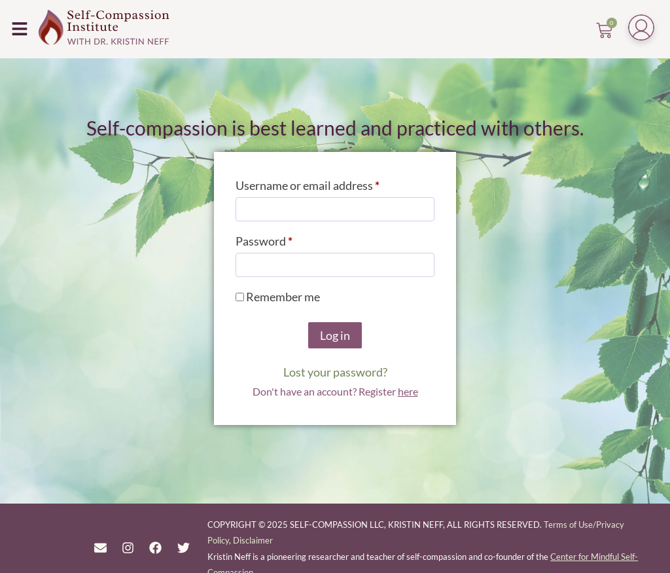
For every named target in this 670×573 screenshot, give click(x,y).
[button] (19, 28)
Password (287, 238)
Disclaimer (253, 540)
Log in (335, 335)
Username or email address (331, 183)
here (408, 391)
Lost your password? (335, 372)
